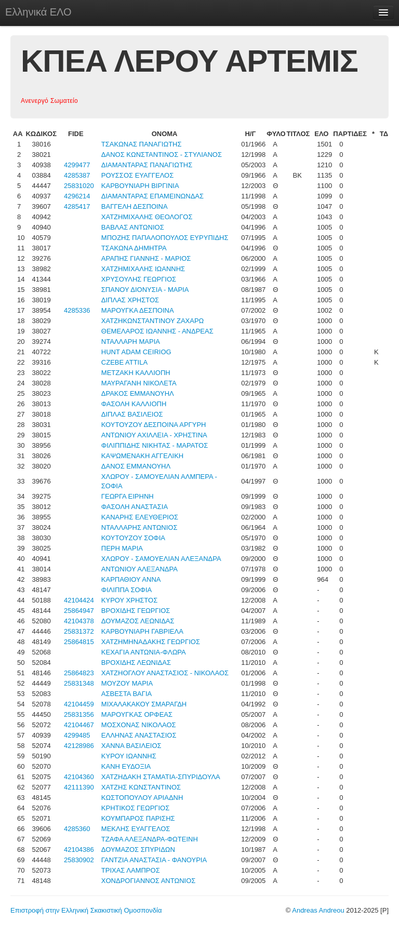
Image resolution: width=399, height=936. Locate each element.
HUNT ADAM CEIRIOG (136, 352)
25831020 (79, 186)
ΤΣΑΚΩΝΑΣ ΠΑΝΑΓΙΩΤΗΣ (141, 144)
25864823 (79, 673)
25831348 (79, 683)
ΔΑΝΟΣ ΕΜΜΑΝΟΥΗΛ (135, 466)
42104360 (79, 777)
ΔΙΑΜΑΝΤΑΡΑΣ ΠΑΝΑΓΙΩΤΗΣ (147, 165)
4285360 (77, 829)
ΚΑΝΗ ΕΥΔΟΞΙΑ (126, 766)
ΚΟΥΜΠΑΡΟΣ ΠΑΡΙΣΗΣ (138, 818)
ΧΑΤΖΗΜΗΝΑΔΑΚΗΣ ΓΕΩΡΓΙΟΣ (150, 642)
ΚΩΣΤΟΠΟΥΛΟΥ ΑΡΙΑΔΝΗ (142, 797)
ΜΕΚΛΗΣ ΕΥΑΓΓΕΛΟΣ (135, 829)
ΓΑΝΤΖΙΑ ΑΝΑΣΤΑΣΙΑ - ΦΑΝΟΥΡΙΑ (154, 860)
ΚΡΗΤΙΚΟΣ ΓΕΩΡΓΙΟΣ (135, 808)
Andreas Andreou (318, 910)
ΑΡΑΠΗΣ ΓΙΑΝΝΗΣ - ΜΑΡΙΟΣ (146, 258)
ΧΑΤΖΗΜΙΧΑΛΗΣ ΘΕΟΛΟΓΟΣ (147, 217)
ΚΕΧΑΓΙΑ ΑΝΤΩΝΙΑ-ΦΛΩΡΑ (143, 652)
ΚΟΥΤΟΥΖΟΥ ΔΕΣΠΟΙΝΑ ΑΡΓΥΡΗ (153, 425)
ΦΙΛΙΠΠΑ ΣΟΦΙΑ (126, 590)
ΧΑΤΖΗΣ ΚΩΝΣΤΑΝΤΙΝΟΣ (141, 787)
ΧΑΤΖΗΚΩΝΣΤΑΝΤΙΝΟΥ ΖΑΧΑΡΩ (152, 321)
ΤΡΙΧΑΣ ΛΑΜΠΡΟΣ (130, 870)
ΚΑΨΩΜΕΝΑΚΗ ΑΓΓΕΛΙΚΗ (142, 456)
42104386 (79, 849)
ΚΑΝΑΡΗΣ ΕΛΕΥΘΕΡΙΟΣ (139, 517)
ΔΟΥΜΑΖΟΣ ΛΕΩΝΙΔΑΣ (138, 621)
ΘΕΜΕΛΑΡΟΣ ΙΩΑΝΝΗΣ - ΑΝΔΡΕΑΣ (157, 331)
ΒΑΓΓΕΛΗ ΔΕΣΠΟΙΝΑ (134, 206)
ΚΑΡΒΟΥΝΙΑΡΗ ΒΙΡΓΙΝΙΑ (140, 186)
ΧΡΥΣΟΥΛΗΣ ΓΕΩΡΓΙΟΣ (138, 279)
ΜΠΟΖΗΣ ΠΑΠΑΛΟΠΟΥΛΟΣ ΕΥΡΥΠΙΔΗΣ (165, 238)
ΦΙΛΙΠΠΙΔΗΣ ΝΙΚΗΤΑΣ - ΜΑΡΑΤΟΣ (154, 445)
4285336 (77, 310)
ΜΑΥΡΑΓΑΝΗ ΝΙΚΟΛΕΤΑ (139, 383)
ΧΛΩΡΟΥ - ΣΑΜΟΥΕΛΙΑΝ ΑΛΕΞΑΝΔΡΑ (161, 559)
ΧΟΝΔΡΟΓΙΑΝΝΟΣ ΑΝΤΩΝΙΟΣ (148, 881)
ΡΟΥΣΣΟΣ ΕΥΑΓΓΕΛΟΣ (137, 175)
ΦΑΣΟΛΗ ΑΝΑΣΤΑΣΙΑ (134, 507)
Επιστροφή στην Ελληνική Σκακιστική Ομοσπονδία (86, 910)
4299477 (77, 165)
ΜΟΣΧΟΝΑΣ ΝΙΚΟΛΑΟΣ (138, 725)
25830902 (79, 860)
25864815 (79, 642)
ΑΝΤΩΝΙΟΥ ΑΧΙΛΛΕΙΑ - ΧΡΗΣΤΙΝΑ (154, 435)
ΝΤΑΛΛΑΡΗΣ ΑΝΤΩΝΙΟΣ (139, 527)
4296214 (77, 196)
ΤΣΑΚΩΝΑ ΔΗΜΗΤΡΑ (134, 248)
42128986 (79, 746)
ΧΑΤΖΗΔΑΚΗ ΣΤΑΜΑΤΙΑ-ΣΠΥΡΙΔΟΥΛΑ (160, 777)
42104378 (79, 621)
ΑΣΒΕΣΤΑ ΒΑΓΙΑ (126, 694)
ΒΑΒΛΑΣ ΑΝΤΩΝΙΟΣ (132, 227)
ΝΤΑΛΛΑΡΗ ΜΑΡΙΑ (130, 341)
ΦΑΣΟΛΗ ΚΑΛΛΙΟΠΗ (133, 404)
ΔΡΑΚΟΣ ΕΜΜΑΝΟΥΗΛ (137, 393)
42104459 (79, 704)
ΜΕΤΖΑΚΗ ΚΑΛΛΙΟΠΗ (135, 373)
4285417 (77, 206)
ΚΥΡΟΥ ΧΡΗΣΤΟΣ (129, 600)
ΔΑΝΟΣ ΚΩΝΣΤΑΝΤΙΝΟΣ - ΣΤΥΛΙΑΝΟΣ (161, 154)
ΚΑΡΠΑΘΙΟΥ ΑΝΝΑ (131, 579)
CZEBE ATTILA (124, 362)
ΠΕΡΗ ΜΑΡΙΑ (122, 548)
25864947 (79, 610)
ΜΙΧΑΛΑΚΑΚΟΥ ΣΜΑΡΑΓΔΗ (144, 704)
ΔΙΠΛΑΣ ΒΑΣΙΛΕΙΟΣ (132, 414)
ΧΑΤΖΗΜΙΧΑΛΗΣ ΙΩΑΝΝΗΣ (143, 269)
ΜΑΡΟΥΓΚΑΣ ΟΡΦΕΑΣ (136, 714)
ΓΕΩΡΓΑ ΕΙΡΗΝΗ (127, 496)
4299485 (77, 735)
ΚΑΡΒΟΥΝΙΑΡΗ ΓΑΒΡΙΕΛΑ (142, 631)
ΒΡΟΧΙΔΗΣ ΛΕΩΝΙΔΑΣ (136, 662)
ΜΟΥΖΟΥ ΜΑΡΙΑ (127, 683)
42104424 (79, 600)
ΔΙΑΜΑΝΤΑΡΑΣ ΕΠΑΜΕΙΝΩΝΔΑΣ (152, 196)
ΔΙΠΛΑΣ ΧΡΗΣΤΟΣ (130, 300)
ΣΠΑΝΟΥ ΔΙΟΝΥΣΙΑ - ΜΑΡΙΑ (145, 289)
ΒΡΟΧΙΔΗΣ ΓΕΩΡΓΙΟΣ (135, 610)
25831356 (79, 714)
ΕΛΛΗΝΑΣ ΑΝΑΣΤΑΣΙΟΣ (139, 735)
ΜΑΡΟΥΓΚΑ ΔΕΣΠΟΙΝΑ (137, 310)
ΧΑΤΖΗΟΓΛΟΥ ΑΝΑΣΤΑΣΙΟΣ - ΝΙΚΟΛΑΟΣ (165, 673)
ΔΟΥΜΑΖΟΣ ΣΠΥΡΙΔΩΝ (138, 849)
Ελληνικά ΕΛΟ (38, 12)
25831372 (79, 631)
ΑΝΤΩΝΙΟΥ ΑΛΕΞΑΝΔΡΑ (139, 569)
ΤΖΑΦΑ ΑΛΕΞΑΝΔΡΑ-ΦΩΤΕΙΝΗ (149, 839)
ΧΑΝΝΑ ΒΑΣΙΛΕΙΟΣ (131, 746)
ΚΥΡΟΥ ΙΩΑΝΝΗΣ (128, 756)
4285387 (77, 175)
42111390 (79, 787)
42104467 (79, 725)
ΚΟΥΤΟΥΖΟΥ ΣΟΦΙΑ (133, 538)
